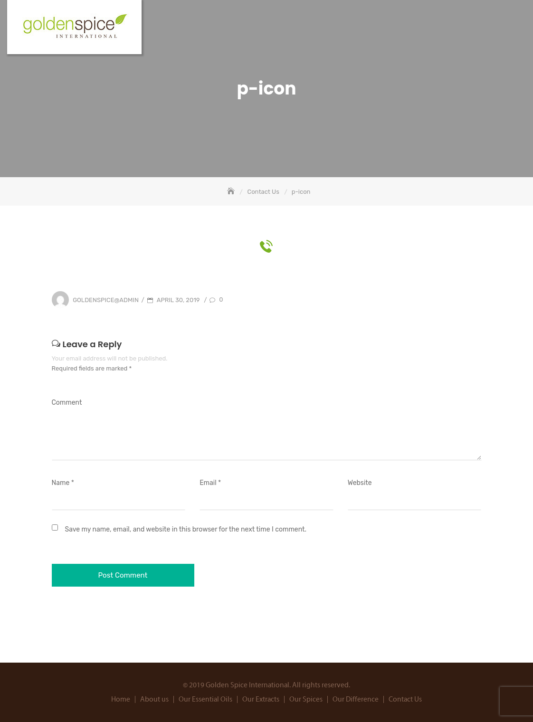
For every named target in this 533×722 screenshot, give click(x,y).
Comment (67, 403)
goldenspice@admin (106, 300)
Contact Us (405, 699)
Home (120, 699)
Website (360, 483)
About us (154, 699)
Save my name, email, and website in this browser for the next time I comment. (186, 529)
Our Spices (306, 699)
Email (210, 483)
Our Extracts (260, 699)
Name (63, 483)
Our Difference (356, 699)
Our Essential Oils (205, 699)
